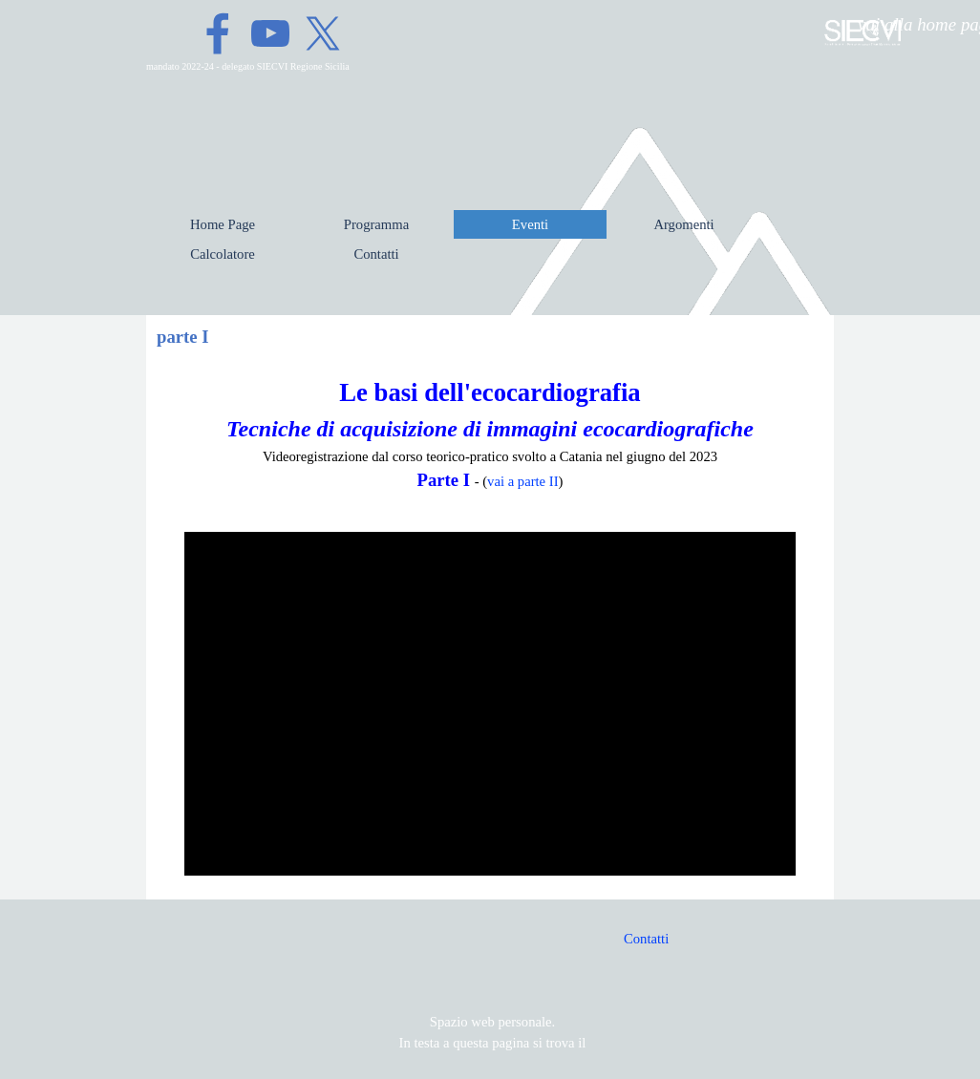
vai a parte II (522, 481)
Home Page (222, 224)
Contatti (646, 938)
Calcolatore (222, 254)
